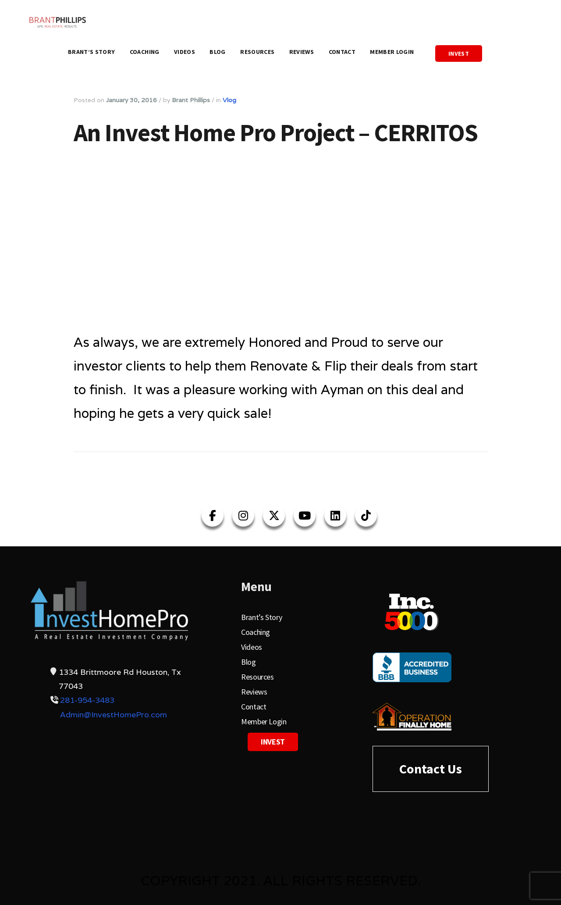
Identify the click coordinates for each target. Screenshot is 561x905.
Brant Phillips (191, 100)
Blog (217, 52)
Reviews (301, 52)
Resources (257, 52)
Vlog (229, 100)
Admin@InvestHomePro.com (113, 714)
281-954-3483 (87, 700)
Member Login (392, 52)
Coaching (145, 52)
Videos (184, 52)
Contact (342, 52)
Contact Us (430, 768)
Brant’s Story (91, 52)
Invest (458, 53)
